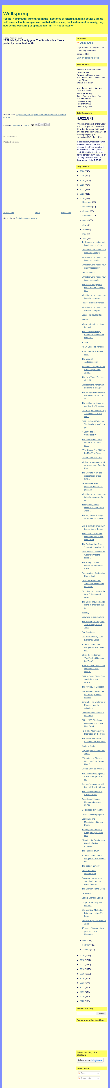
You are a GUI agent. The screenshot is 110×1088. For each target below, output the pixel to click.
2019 (82, 955)
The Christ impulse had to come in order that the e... (93, 605)
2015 (82, 974)
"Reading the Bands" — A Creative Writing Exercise (93, 843)
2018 (82, 960)
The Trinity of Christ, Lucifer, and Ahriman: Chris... (92, 565)
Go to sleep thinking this (92, 810)
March (85, 940)
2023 (82, 185)
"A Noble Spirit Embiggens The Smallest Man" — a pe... (93, 424)
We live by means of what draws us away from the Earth (93, 465)
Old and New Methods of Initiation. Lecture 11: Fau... (93, 913)
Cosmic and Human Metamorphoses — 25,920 (91, 802)
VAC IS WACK (88, 272)
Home (37, 212)
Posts (82, 1073)
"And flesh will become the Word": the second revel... (93, 594)
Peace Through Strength (93, 303)
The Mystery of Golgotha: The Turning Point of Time (93, 624)
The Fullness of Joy (90, 851)
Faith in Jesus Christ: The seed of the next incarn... (93, 668)
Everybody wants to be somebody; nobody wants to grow (92, 881)
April (84, 238)
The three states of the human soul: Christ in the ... (92, 442)
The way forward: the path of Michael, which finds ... (93, 518)
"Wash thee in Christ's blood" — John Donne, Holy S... (93, 761)
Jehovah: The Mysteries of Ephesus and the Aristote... (93, 705)
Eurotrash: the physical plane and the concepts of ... (93, 287)
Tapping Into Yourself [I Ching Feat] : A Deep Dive (92, 832)
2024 (82, 180)
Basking (85, 612)
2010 (82, 996)
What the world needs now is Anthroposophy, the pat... (94, 497)
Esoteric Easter (88, 746)
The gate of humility (90, 866)
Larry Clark (86, 43)
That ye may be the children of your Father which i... (93, 508)
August (85, 220)
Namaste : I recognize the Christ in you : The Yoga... (93, 369)
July (84, 225)
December (87, 202)
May (84, 234)
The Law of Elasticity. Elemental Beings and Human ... (93, 334)
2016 (82, 969)
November (87, 207)
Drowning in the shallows (93, 617)
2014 (82, 978)
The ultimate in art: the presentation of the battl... (92, 476)
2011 (82, 992)
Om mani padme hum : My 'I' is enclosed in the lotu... (94, 413)
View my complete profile (88, 58)
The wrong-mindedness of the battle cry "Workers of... (93, 395)
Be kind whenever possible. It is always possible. (92, 486)
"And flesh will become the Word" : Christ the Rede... (93, 555)
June (84, 229)
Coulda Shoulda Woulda (92, 769)
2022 (82, 189)
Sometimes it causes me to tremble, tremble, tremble (93, 694)
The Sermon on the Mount (93, 889)
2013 (82, 983)
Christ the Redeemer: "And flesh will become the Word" (93, 583)
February (86, 945)
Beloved (85, 319)
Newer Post (8, 212)
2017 (82, 964)
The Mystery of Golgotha (93, 687)
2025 (82, 176)
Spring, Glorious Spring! (92, 898)
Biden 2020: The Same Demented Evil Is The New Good (92, 536)
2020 (82, 198)
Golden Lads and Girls (92, 457)
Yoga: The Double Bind (92, 315)
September (87, 216)
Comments (85, 1078)
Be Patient (86, 893)
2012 (82, 987)
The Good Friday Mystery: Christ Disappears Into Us (93, 776)
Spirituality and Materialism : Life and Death (92, 822)
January (86, 949)
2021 (82, 194)
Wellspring (16, 13)
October (86, 211)
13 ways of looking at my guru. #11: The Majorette (93, 931)
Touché (85, 342)
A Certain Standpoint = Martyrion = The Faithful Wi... (93, 647)
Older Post (66, 212)
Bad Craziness (88, 632)
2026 (82, 171)
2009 (82, 1001)
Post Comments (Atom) (26, 218)
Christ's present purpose (93, 814)
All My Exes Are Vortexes (93, 347)
